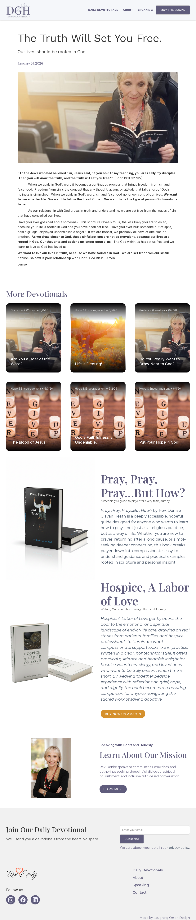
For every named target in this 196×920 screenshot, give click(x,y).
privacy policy (179, 847)
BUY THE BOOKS (173, 10)
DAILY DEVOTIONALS (103, 9)
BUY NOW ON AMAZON (123, 714)
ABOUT (128, 9)
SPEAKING (145, 9)
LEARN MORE (113, 789)
